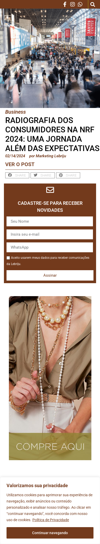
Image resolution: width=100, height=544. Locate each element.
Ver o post (19, 164)
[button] (93, 4)
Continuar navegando (50, 533)
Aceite (6, 254)
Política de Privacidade (50, 520)
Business (15, 112)
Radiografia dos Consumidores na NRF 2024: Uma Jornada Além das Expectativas (52, 134)
